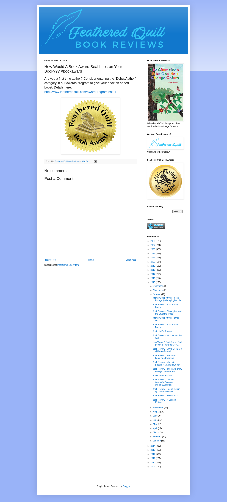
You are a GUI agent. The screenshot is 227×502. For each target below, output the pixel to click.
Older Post (131, 260)
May (155, 424)
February (157, 436)
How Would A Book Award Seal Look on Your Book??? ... (167, 343)
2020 (153, 262)
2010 (153, 462)
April (155, 428)
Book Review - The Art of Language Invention (164, 356)
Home (91, 260)
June (155, 420)
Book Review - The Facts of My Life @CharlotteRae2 (167, 370)
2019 (153, 266)
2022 (153, 253)
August (156, 411)
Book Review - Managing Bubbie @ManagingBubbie (167, 363)
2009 (153, 466)
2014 (153, 446)
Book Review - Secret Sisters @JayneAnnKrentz (166, 390)
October (157, 294)
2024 (153, 245)
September (158, 407)
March (156, 432)
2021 (153, 257)
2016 (153, 278)
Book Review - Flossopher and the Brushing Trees (167, 312)
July (155, 416)
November (158, 290)
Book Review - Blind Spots (165, 395)
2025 (153, 241)
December (158, 286)
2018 (153, 270)
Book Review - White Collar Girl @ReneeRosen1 (167, 350)
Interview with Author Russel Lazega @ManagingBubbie (167, 299)
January (157, 441)
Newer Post (50, 260)
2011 (153, 458)
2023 (153, 249)
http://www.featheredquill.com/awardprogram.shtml (80, 92)
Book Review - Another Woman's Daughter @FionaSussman (163, 382)
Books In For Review (162, 331)
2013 (153, 450)
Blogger (126, 486)
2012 (153, 454)
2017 (153, 274)
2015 (153, 282)
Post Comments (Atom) (68, 265)
